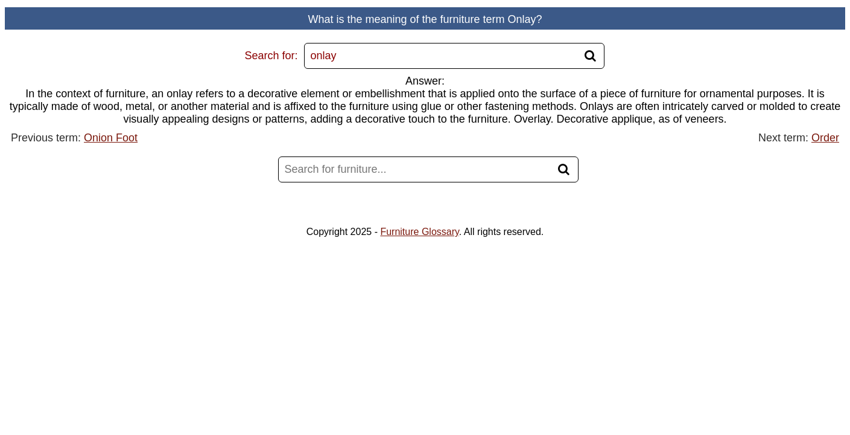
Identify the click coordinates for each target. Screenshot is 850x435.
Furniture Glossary (419, 232)
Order (825, 138)
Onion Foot (111, 138)
